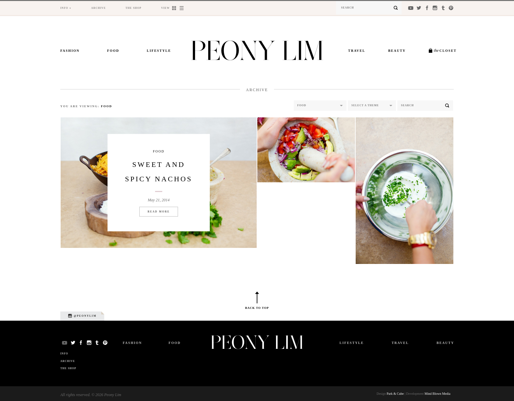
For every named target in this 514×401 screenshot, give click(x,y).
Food (113, 50)
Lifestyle (159, 50)
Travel (356, 50)
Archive (98, 8)
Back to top (257, 308)
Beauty (397, 50)
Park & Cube (395, 393)
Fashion (70, 50)
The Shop (134, 8)
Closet (445, 50)
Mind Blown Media (437, 393)
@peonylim (82, 316)
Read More (159, 211)
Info (64, 8)
